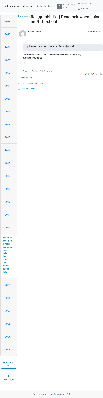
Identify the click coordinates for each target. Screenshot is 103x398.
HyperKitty (53, 394)
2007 (8, 310)
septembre (8, 247)
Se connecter (85, 3)
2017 (8, 137)
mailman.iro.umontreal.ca (18, 6)
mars (5, 265)
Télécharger (8, 378)
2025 (8, 34)
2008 (8, 297)
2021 (8, 85)
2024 (8, 47)
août (5, 250)
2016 (8, 150)
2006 (8, 323)
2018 (8, 124)
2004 (8, 349)
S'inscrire (83, 9)
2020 (8, 98)
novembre (7, 241)
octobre (6, 244)
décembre (7, 237)
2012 (8, 201)
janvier (6, 272)
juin (4, 256)
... (25, 42)
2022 (8, 72)
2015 (8, 163)
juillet (5, 253)
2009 (8, 285)
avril (5, 262)
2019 (8, 111)
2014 (8, 176)
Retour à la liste (26, 89)
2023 (8, 60)
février (6, 269)
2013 (8, 188)
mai (5, 259)
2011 (8, 214)
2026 (8, 21)
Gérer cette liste (69, 6)
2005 (8, 336)
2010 (8, 227)
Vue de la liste (8, 364)
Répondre (26, 77)
